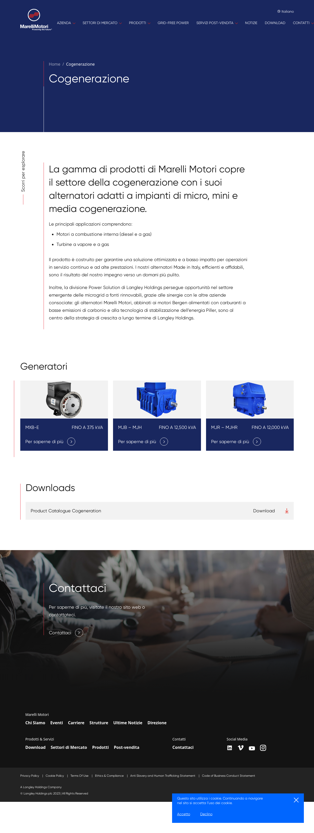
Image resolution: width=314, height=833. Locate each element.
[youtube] (252, 748)
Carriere (76, 723)
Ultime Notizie (127, 723)
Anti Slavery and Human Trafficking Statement (163, 775)
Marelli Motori (37, 714)
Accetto (183, 814)
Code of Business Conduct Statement (228, 775)
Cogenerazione (80, 64)
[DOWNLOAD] (275, 23)
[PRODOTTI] (139, 23)
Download (35, 747)
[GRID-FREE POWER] (173, 23)
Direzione (157, 723)
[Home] (36, 23)
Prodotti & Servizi (39, 739)
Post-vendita (126, 747)
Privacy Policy (30, 775)
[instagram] (263, 748)
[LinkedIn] (230, 748)
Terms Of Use (79, 775)
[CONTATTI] (303, 23)
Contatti (179, 739)
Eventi (56, 723)
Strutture (98, 723)
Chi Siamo (35, 723)
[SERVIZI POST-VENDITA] (216, 23)
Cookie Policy (55, 775)
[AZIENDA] (66, 23)
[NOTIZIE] (251, 23)
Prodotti (100, 747)
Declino (206, 814)
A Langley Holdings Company (41, 787)
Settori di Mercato (69, 747)
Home (55, 64)
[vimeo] (241, 748)
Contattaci (183, 747)
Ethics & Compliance (109, 775)
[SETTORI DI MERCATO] (102, 23)
